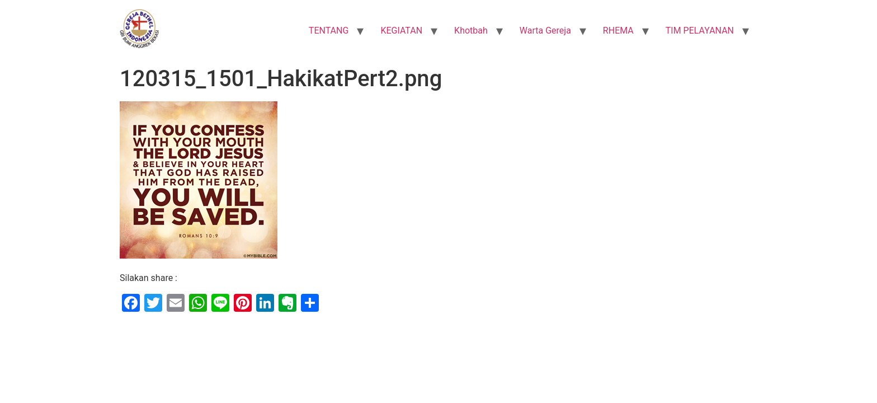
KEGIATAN (401, 30)
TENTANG (329, 30)
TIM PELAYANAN (700, 30)
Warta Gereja (545, 30)
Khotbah (471, 30)
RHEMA (618, 30)
